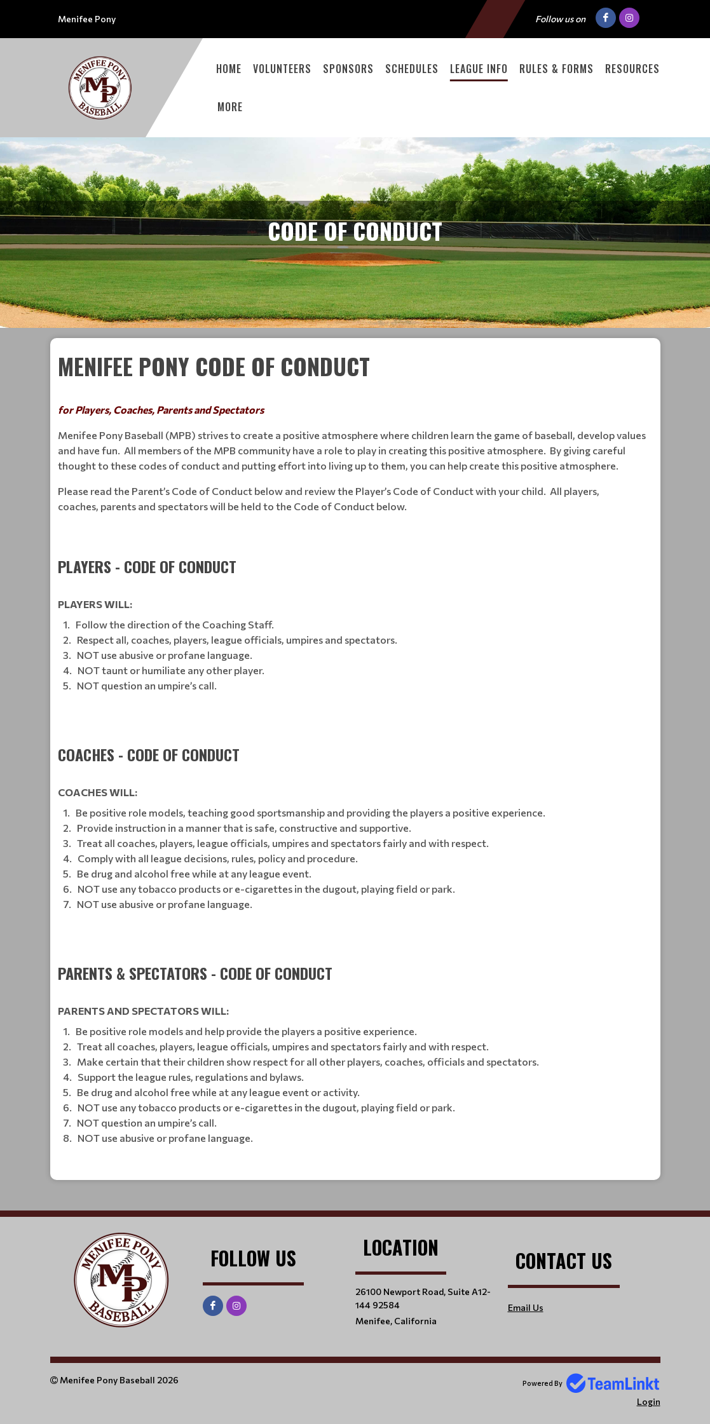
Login (648, 1401)
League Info (479, 68)
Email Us (525, 1307)
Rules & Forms (556, 68)
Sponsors (348, 68)
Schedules (412, 68)
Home (229, 68)
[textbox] (355, 750)
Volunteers (282, 68)
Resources (632, 68)
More (230, 106)
